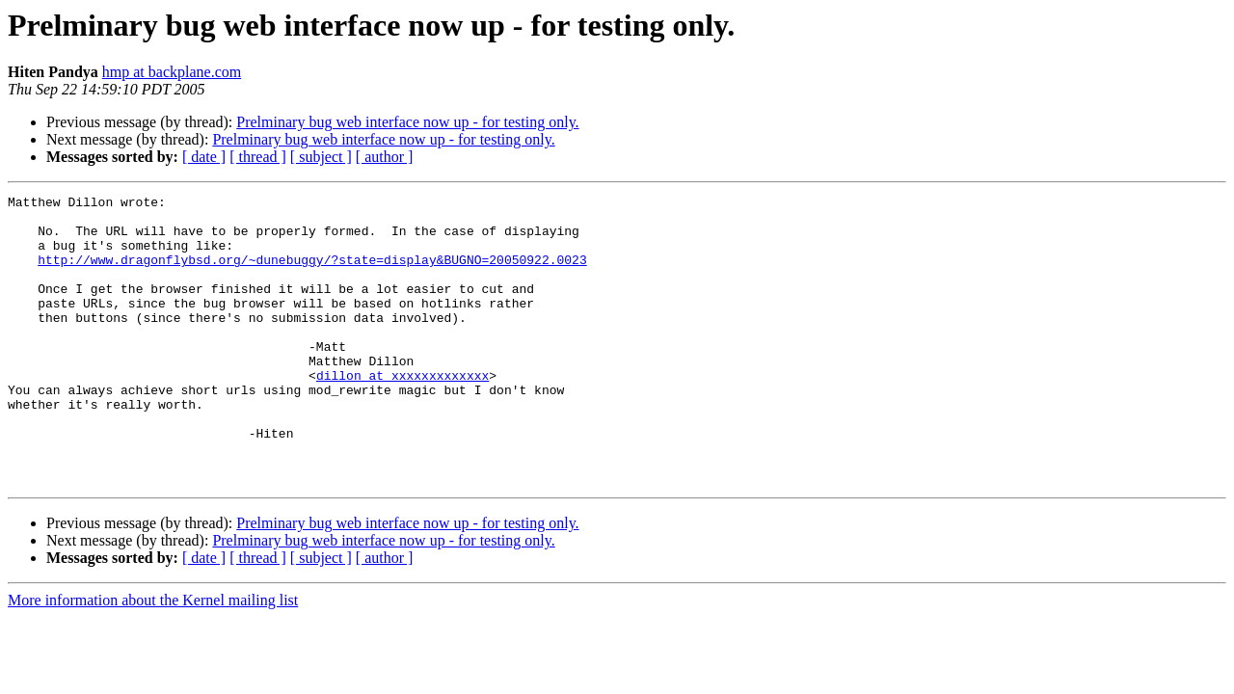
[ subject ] (321, 156)
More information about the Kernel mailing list (153, 658)
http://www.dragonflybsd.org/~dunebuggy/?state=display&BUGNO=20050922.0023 (312, 273)
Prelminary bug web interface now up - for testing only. (407, 122)
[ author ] (385, 156)
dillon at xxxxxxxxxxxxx (402, 412)
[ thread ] (257, 156)
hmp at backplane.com (171, 72)
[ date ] (204, 156)
